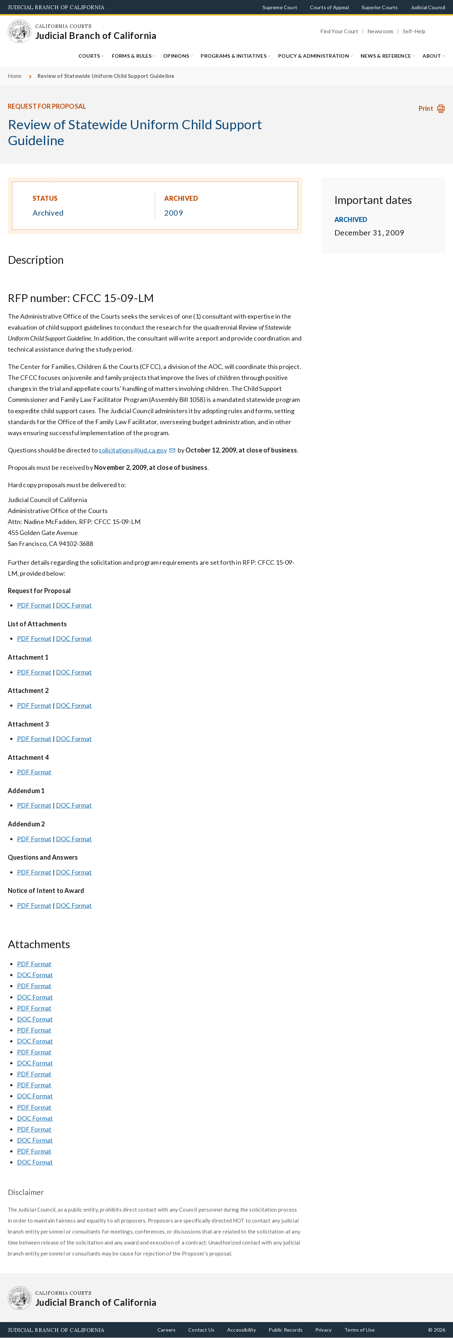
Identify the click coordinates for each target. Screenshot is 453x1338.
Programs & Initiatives (233, 56)
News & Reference (386, 56)
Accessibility (241, 1330)
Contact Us (201, 1330)
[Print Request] (432, 108)
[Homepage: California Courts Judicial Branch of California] (20, 31)
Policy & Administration (313, 56)
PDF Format (34, 605)
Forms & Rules (131, 56)
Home (15, 76)
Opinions (176, 56)
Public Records (286, 1330)
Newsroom (380, 31)
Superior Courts (380, 7)
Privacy (323, 1330)
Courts (89, 56)
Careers (166, 1330)
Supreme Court (280, 7)
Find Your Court (339, 31)
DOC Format (74, 605)
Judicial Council (428, 7)
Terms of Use (359, 1330)
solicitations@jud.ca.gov (137, 450)
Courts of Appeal (329, 7)
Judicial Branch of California (56, 7)
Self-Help (414, 31)
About (432, 56)
